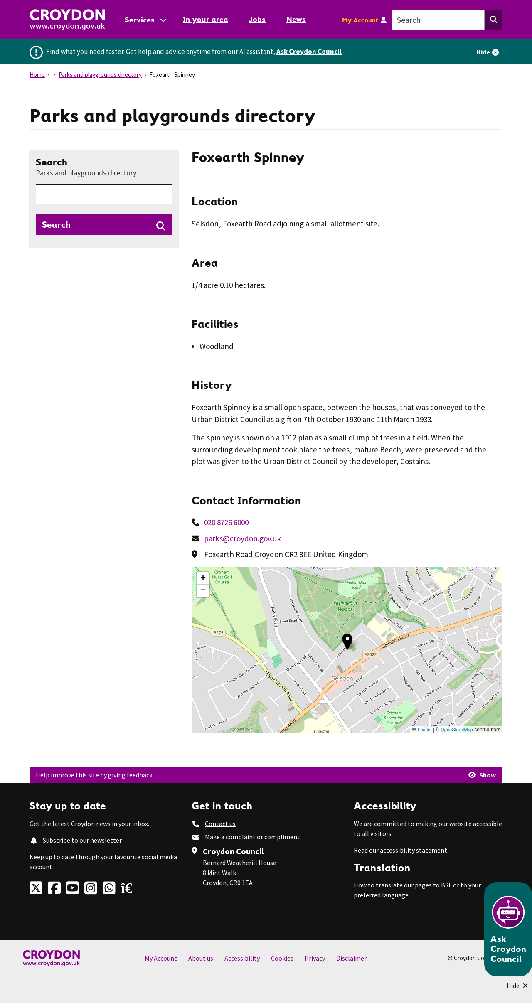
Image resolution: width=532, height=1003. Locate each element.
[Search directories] (104, 224)
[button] (347, 641)
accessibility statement (413, 850)
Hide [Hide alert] (483, 52)
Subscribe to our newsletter (82, 840)
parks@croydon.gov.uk (242, 538)
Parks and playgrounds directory (100, 75)
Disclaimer (351, 958)
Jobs (257, 19)
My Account (360, 20)
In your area (205, 19)
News (296, 19)
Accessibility (242, 958)
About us (200, 958)
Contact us (220, 823)
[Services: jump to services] (145, 20)
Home (37, 75)
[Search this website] (493, 20)
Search (86, 166)
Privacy (315, 958)
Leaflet (421, 729)
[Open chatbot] (508, 929)
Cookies (282, 958)
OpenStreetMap (457, 729)
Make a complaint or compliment (252, 837)
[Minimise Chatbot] (517, 986)
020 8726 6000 (226, 522)
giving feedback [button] (130, 775)
